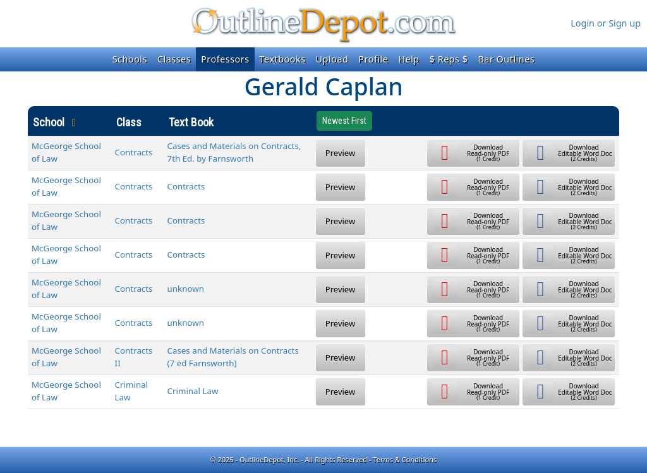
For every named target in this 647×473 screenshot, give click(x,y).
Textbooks (283, 59)
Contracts (134, 152)
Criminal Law (193, 391)
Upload (332, 59)
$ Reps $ (449, 59)
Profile (373, 59)
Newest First (344, 121)
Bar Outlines (506, 59)
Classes (174, 59)
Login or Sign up (606, 23)
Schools (129, 59)
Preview (340, 153)
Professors (225, 59)
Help (408, 59)
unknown (185, 288)
